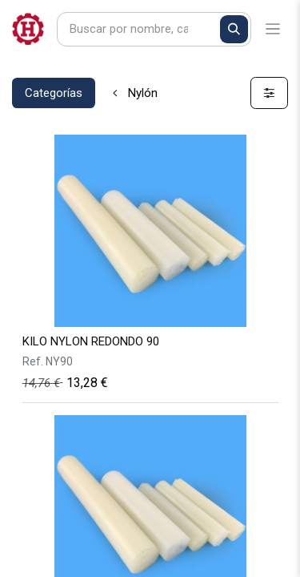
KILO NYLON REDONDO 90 (90, 341)
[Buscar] (234, 29)
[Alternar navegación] (273, 29)
